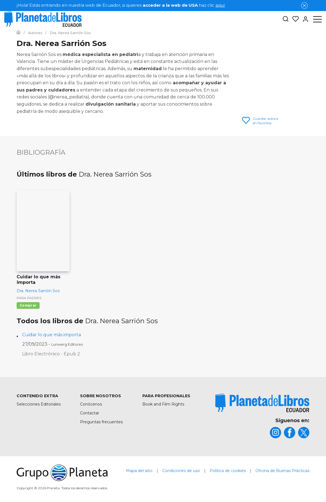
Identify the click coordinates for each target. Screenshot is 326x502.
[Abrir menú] (317, 19)
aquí (220, 5)
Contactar (89, 413)
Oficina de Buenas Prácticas (282, 470)
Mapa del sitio (139, 470)
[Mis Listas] (294, 19)
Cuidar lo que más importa (51, 334)
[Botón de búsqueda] (285, 19)
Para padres (29, 298)
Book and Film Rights (163, 404)
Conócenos (91, 404)
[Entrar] (304, 19)
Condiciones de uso (181, 470)
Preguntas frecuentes (101, 421)
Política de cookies (228, 470)
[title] (262, 403)
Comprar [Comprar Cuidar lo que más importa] (28, 305)
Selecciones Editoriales (39, 404)
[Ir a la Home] (18, 32)
